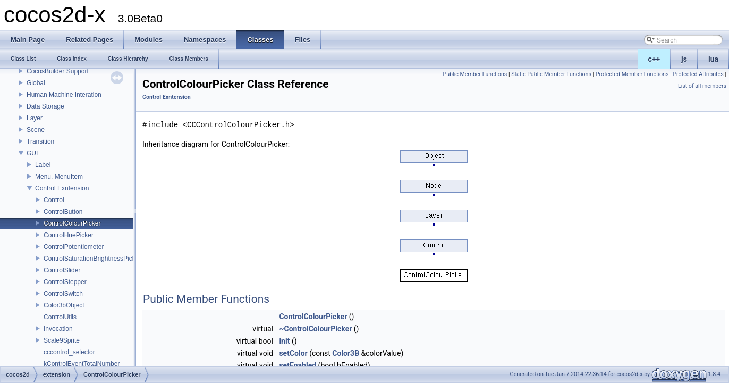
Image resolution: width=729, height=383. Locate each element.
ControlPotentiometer (74, 247)
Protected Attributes (698, 74)
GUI (32, 153)
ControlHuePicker (69, 235)
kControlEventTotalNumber (82, 364)
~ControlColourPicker (315, 328)
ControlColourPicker (72, 223)
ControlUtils (60, 317)
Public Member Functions (475, 74)
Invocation (58, 328)
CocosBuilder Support (58, 71)
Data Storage (45, 106)
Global (36, 83)
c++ (654, 59)
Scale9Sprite (62, 340)
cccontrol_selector (69, 352)
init (284, 341)
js (684, 59)
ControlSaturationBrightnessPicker (92, 258)
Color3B (345, 353)
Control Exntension (62, 188)
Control (54, 200)
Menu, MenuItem (59, 176)
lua (713, 59)
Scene (36, 130)
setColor (293, 353)
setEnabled (297, 365)
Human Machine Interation (64, 94)
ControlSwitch (63, 293)
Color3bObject (64, 305)
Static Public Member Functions (551, 74)
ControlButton (63, 211)
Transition (40, 141)
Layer (35, 118)
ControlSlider (62, 270)
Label (42, 165)
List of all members (702, 85)
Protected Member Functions (632, 74)
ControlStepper (65, 282)
